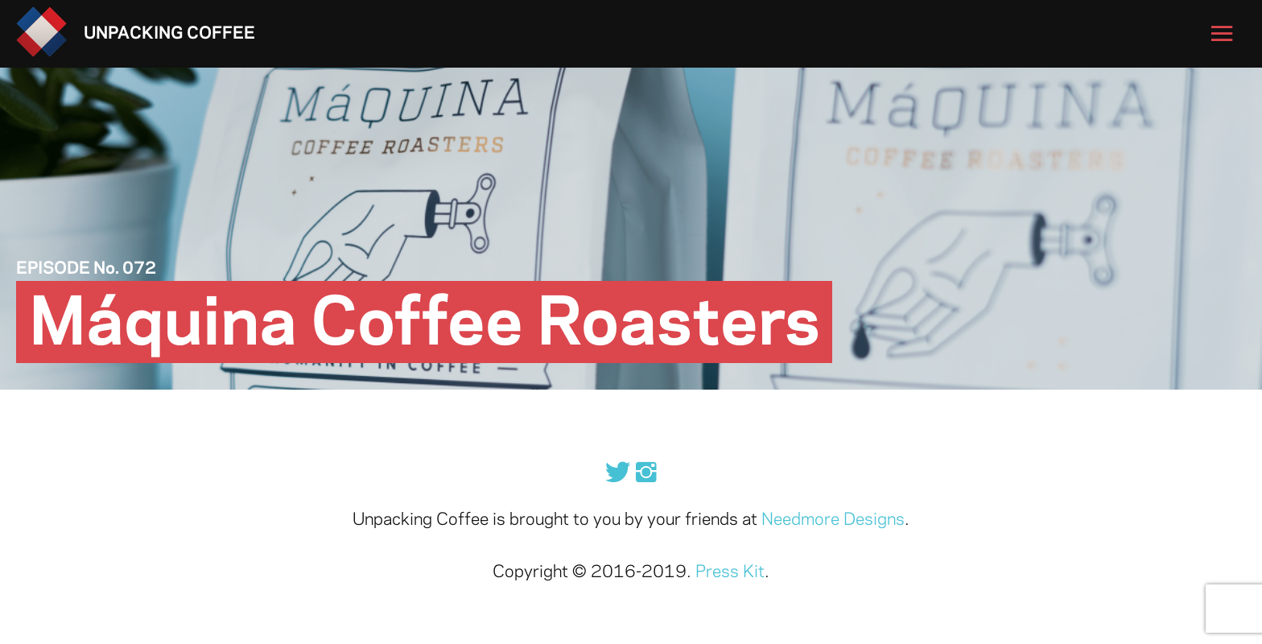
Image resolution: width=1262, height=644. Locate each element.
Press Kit (730, 572)
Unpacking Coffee (169, 34)
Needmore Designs (833, 520)
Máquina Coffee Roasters (424, 325)
